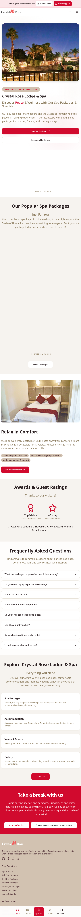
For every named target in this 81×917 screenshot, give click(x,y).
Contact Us (40, 727)
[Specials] (39, 911)
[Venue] (50, 912)
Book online (44, 3)
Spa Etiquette (8, 868)
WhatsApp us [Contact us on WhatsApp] (62, 3)
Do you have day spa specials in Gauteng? (40, 532)
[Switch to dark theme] (70, 12)
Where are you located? (40, 543)
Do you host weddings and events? (40, 585)
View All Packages (40, 312)
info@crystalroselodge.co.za (18, 893)
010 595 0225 (12, 889)
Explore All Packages (40, 140)
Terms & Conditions (10, 864)
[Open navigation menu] (77, 12)
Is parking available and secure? (40, 595)
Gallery (5, 857)
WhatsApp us (41, 898)
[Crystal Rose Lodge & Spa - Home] (13, 794)
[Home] (17, 912)
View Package (34, 291)
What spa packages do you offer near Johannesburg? (40, 522)
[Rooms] (27, 912)
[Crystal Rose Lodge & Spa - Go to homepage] (11, 12)
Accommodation (9, 840)
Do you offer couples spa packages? (40, 564)
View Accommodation (15, 417)
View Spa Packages (40, 131)
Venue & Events (9, 844)
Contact (5, 861)
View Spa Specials (16, 775)
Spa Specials (7, 822)
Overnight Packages (11, 837)
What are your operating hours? (40, 553)
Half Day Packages (10, 829)
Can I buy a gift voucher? (40, 574)
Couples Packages (10, 833)
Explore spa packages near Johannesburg (54, 775)
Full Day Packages (10, 825)
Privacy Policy (8, 872)
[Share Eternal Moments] (60, 225)
